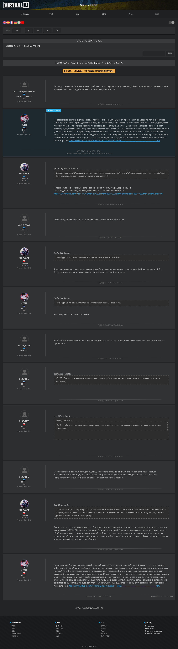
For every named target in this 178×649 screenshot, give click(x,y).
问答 (57, 631)
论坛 (57, 636)
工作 (102, 631)
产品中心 (25, 14)
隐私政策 (104, 634)
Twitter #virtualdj (152, 634)
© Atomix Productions (89, 646)
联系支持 (59, 626)
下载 (51, 14)
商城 (78, 14)
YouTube (149, 629)
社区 (104, 14)
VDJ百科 (59, 634)
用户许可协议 (106, 636)
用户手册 (59, 629)
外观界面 (15, 636)
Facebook (149, 626)
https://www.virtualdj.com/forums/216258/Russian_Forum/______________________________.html (114, 140)
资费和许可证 (17, 634)
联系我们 (104, 629)
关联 (157, 14)
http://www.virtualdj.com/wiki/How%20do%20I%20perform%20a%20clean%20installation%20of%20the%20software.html (108, 194)
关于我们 (104, 626)
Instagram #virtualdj (153, 631)
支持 (131, 14)
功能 (13, 631)
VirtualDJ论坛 (13, 46)
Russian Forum (32, 46)
